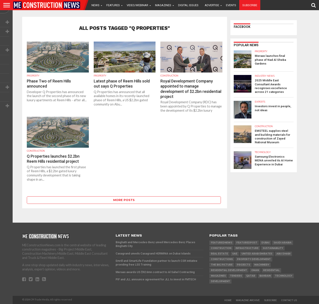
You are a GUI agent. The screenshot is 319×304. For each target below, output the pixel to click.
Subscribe (249, 5)
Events (231, 5)
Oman (255, 270)
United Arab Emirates (256, 253)
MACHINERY (261, 264)
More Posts (124, 200)
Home (227, 300)
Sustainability (273, 248)
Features (113, 5)
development (220, 281)
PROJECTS (243, 264)
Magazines (163, 5)
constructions (222, 259)
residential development (229, 270)
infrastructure (247, 248)
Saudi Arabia (283, 242)
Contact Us (289, 300)
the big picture (222, 264)
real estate (219, 253)
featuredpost (246, 242)
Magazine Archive (248, 300)
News (95, 5)
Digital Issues (188, 5)
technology (283, 275)
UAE (234, 253)
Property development (254, 259)
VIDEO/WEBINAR (137, 5)
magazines (218, 275)
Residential (271, 270)
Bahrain (265, 275)
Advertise (212, 5)
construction (221, 248)
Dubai (265, 242)
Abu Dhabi (283, 253)
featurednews (221, 242)
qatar (250, 275)
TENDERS (236, 275)
